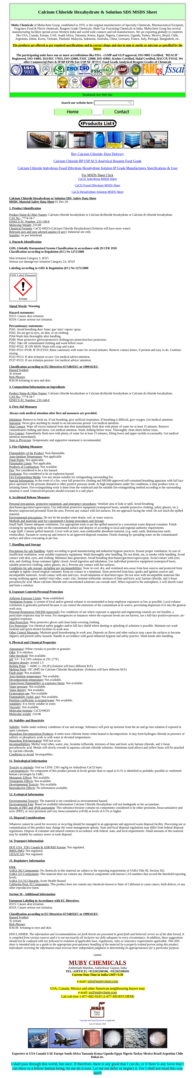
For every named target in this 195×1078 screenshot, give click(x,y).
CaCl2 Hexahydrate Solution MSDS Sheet (97, 191)
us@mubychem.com (103, 992)
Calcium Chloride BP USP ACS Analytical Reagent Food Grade (97, 161)
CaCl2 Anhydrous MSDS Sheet (97, 179)
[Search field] (114, 103)
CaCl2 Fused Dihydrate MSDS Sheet (97, 185)
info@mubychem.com (102, 981)
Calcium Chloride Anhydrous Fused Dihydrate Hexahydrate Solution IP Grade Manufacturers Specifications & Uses (97, 168)
